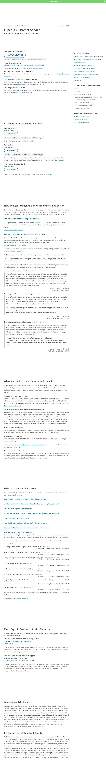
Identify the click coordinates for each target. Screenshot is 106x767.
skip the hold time (21, 92)
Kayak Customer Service (80, 119)
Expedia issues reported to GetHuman (16, 599)
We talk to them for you (11, 65)
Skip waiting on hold (27, 65)
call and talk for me (24, 445)
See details (30, 141)
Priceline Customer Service (81, 116)
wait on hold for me (38, 445)
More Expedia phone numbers (82, 65)
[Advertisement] (36, 107)
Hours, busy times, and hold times (84, 71)
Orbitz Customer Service (81, 122)
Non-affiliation (77, 80)
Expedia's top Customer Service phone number (88, 57)
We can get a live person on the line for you (24, 234)
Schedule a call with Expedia (12, 406)
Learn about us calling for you (13, 230)
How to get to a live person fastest (84, 68)
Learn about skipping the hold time (15, 245)
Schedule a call (39, 65)
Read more (40, 68)
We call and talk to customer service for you (87, 60)
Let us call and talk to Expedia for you (22, 218)
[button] (104, 1)
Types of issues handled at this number (85, 74)
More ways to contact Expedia (82, 77)
